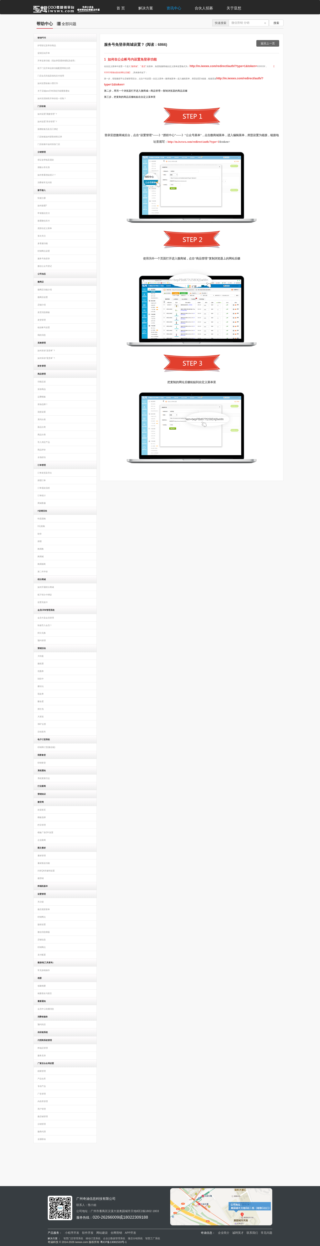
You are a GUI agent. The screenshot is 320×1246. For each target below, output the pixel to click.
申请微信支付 (44, 213)
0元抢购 (41, 526)
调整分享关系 (44, 167)
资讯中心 (174, 8)
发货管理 (42, 320)
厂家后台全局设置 (46, 1063)
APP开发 (130, 1232)
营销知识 (42, 794)
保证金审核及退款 (46, 160)
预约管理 (42, 640)
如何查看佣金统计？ (47, 175)
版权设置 (42, 924)
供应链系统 (43, 1032)
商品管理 (42, 374)
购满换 (41, 549)
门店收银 (42, 106)
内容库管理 (43, 1101)
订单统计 (42, 495)
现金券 (41, 694)
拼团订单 (42, 480)
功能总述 (42, 382)
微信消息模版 (44, 932)
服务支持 (42, 1055)
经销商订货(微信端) (46, 747)
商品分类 (42, 434)
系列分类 (42, 419)
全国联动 (42, 1139)
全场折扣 (42, 457)
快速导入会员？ (45, 625)
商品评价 (42, 450)
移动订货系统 (93, 1238)
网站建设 (102, 1232)
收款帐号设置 (44, 327)
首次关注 (42, 236)
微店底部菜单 (44, 909)
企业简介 (223, 1232)
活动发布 (42, 732)
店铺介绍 (42, 305)
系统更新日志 (44, 778)
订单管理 (42, 465)
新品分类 (42, 427)
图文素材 (42, 848)
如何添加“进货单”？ (46, 350)
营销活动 (42, 648)
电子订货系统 (44, 739)
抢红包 (41, 709)
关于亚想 (234, 8)
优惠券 (41, 671)
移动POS (42, 38)
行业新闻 (42, 786)
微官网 (41, 802)
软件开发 (87, 1232)
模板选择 (42, 817)
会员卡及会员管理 (46, 618)
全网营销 (116, 1232)
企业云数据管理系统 (114, 1238)
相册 (40, 978)
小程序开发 (72, 1232)
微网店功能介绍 (45, 289)
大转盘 (41, 656)
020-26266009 (106, 1217)
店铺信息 (42, 939)
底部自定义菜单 (45, 228)
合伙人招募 (204, 8)
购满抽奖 (42, 564)
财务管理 (42, 366)
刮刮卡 (41, 679)
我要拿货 (42, 755)
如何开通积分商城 (46, 587)
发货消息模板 (44, 312)
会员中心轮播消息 (46, 1009)
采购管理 (42, 343)
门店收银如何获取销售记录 (50, 137)
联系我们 (252, 1232)
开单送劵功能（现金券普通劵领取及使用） (57, 60)
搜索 (276, 23)
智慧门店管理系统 (73, 1238)
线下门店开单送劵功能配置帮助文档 (54, 68)
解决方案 (145, 8)
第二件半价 (43, 571)
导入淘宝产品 (44, 442)
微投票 (41, 663)
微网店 (41, 282)
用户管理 (42, 1109)
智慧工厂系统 (152, 1238)
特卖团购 (42, 518)
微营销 (41, 878)
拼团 (40, 541)
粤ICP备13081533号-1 (113, 1242)
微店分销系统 (135, 1238)
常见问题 (266, 1232)
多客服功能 (43, 243)
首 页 (121, 8)
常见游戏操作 (44, 970)
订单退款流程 (44, 488)
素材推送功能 (44, 863)
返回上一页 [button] (268, 43)
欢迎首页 (42, 810)
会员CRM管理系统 (46, 610)
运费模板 (42, 397)
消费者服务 (43, 1017)
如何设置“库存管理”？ (47, 121)
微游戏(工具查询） (46, 962)
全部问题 (66, 24)
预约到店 (42, 1024)
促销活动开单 (44, 53)
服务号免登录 (44, 258)
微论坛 (41, 686)
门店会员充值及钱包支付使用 (51, 76)
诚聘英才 (238, 1232)
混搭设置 (42, 412)
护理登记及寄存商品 (47, 45)
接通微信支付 (44, 221)
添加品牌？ (43, 404)
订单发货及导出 (45, 473)
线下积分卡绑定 (45, 595)
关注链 (41, 902)
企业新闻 (42, 840)
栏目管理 (42, 825)
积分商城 (42, 579)
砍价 (40, 534)
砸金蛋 (41, 701)
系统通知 (42, 770)
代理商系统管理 (45, 1040)
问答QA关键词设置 (46, 871)
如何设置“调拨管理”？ (47, 114)
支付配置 (42, 955)
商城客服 (42, 503)
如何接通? (42, 205)
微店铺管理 (43, 1116)
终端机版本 (43, 886)
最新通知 (42, 1001)
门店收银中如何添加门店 (49, 144)
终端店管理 (43, 1048)
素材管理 (42, 855)
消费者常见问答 (45, 182)
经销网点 (42, 917)
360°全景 (42, 724)
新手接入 (42, 190)
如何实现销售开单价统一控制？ (52, 98)
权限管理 (42, 1071)
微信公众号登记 (45, 266)
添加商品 (42, 389)
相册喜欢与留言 (45, 993)
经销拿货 (42, 763)
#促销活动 (42, 511)
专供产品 (42, 1086)
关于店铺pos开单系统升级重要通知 (53, 91)
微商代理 (42, 1131)
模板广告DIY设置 (45, 832)
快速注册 (42, 198)
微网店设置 (43, 297)
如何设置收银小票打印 (48, 83)
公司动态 (42, 274)
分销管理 (42, 152)
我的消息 (42, 335)
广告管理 (42, 1094)
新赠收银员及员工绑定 (48, 129)
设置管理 (42, 894)
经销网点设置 (44, 251)
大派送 (41, 716)
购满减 (41, 556)
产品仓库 (42, 1079)
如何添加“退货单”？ (46, 358)
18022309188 (135, 1217)
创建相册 (42, 986)
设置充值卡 (43, 602)
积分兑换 (42, 633)
